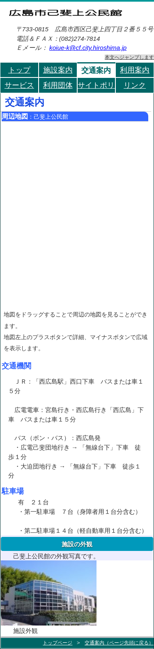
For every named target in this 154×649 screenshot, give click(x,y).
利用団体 (58, 85)
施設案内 (58, 70)
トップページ (57, 643)
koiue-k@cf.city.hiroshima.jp (87, 47)
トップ (19, 70)
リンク (135, 85)
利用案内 (134, 70)
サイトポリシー (97, 85)
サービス (19, 85)
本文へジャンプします (129, 57)
